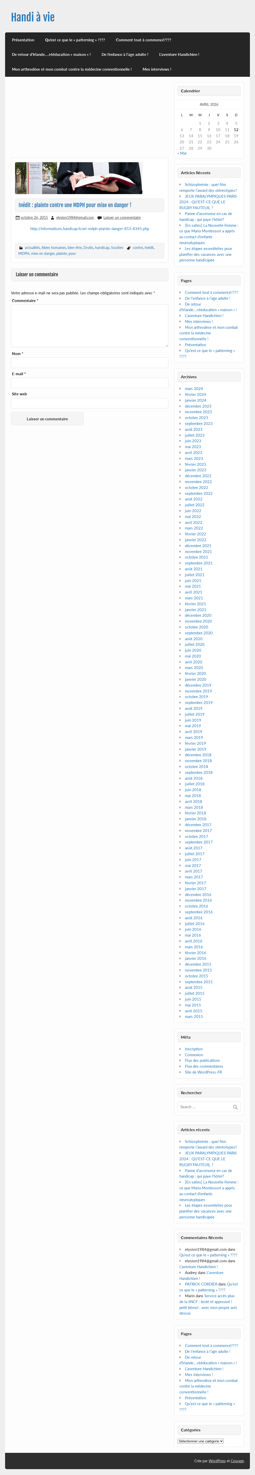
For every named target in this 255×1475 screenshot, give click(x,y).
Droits (88, 247)
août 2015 (194, 987)
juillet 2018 (195, 783)
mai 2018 (193, 795)
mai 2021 (193, 586)
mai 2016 (193, 935)
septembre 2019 (199, 702)
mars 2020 (194, 667)
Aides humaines (54, 247)
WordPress (217, 1461)
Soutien (117, 247)
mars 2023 (194, 458)
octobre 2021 (196, 557)
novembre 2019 (198, 691)
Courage (237, 1461)
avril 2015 (193, 1010)
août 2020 (194, 638)
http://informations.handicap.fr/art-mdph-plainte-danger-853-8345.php (89, 228)
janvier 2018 (195, 818)
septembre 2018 (199, 772)
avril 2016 (193, 941)
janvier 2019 (195, 749)
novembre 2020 (198, 621)
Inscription (194, 1049)
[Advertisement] (89, 120)
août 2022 (194, 499)
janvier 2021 (195, 609)
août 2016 (194, 917)
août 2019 (194, 708)
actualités (32, 247)
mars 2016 (194, 946)
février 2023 (195, 464)
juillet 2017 (195, 853)
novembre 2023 (198, 411)
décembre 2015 (198, 964)
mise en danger (43, 253)
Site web (19, 394)
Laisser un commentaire (122, 217)
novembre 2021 (198, 551)
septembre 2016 (199, 912)
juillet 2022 (195, 504)
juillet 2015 (195, 993)
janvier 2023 (195, 470)
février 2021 (195, 603)
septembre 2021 (199, 563)
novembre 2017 (198, 830)
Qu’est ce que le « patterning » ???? (75, 39)
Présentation (23, 39)
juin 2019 (193, 720)
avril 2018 (193, 801)
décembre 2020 (198, 615)
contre (138, 247)
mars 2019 (194, 737)
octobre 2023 (196, 417)
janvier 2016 (195, 958)
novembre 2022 (198, 481)
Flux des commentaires (204, 1066)
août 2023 (194, 429)
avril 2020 (193, 662)
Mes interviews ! (157, 69)
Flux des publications (202, 1060)
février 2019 (195, 743)
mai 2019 (193, 725)
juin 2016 (193, 929)
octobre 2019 (196, 696)
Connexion (194, 1054)
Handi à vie (33, 17)
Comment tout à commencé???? (143, 39)
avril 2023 (193, 452)
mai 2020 (193, 656)
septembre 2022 (199, 493)
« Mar (182, 153)
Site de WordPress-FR (203, 1072)
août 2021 (194, 568)
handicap (102, 247)
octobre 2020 (196, 627)
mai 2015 (193, 1005)
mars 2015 (194, 1016)
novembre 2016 (198, 900)
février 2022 (195, 534)
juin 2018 (193, 789)
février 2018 (195, 813)
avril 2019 (193, 731)
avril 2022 (193, 522)
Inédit (149, 247)
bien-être (75, 247)
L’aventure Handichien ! (179, 54)
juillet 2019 (195, 714)
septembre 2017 (199, 842)
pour (72, 253)
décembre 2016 (198, 894)
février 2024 (195, 394)
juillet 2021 (195, 574)
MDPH (23, 253)
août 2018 (194, 778)
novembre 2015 (198, 970)
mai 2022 (193, 516)
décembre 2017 (198, 824)
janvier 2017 (195, 888)
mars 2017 (194, 877)
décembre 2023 (198, 406)
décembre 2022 (198, 475)
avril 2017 (193, 871)
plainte (61, 253)
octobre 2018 (196, 766)
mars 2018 (194, 807)
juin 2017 (193, 859)
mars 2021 (194, 598)
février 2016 (195, 952)
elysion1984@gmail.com (75, 217)
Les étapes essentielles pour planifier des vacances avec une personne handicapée (205, 254)
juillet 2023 (195, 435)
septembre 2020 (199, 633)
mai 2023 (193, 446)
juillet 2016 (195, 923)
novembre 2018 (198, 760)
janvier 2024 (195, 400)
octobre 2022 (196, 487)
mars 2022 (194, 528)
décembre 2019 (198, 685)
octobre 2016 (196, 906)
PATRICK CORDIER (201, 1284)
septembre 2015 (199, 981)
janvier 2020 (195, 679)
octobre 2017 (196, 836)
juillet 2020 (195, 644)
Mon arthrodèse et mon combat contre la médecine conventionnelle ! (72, 69)
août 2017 (194, 848)
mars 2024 (194, 388)
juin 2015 (193, 999)
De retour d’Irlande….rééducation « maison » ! (51, 54)
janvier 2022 (195, 539)
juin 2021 (193, 580)
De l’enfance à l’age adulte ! (125, 54)
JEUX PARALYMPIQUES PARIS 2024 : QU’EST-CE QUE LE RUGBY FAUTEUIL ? (207, 202)
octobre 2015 (196, 976)
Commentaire (25, 300)
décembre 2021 (198, 545)
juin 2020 (193, 650)
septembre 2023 (199, 423)
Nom (17, 354)
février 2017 (195, 882)
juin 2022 (193, 510)
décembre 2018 (198, 754)
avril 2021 (193, 592)
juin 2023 (193, 440)
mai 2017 (193, 865)
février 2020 (195, 673)
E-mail (19, 374)
